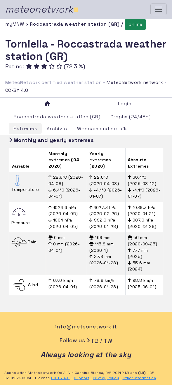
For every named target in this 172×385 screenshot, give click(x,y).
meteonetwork (42, 9)
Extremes (25, 128)
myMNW (15, 24)
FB (95, 340)
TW (108, 340)
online (135, 24)
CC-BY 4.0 (16, 90)
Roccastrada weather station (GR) (57, 117)
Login (124, 104)
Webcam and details (102, 129)
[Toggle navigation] (158, 9)
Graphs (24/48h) (130, 117)
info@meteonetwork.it (86, 326)
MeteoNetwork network (135, 82)
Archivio (57, 129)
